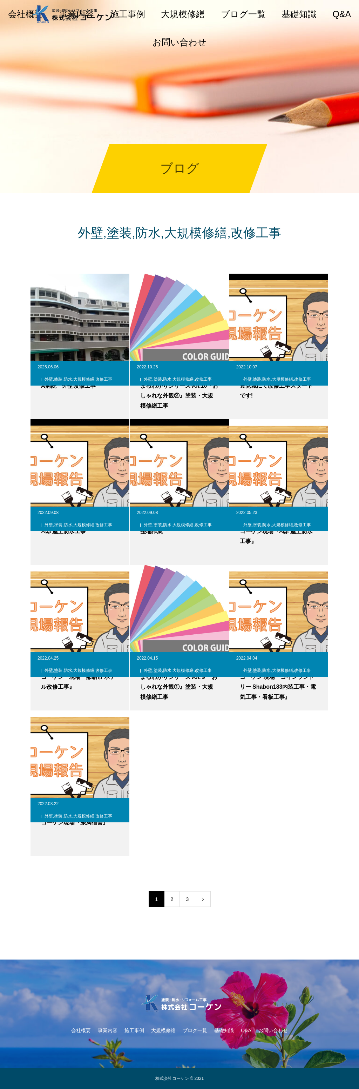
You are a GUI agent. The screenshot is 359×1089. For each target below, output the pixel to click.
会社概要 (81, 1030)
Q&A (341, 14)
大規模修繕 (183, 14)
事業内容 (107, 1030)
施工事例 (127, 14)
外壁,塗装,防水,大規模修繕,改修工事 (78, 379)
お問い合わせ (179, 42)
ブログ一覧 (243, 14)
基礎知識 (299, 14)
